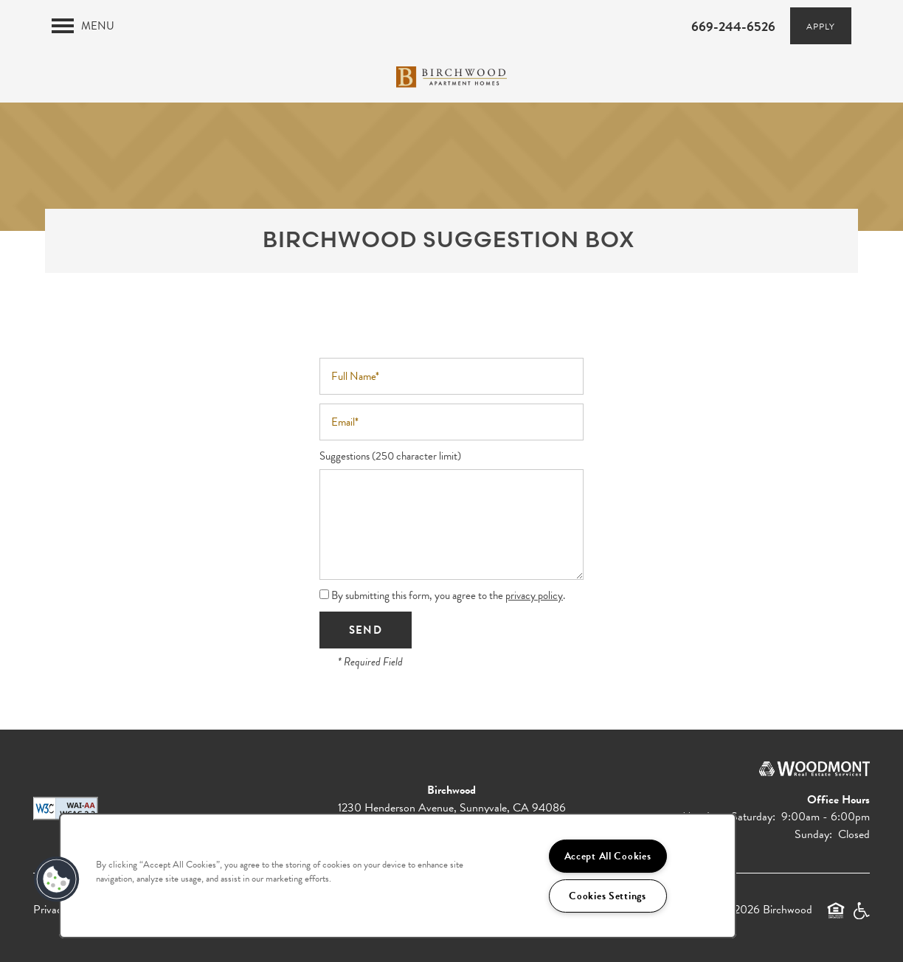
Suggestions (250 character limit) (390, 456)
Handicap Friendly (861, 917)
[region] (397, 875)
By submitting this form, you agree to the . (448, 595)
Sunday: (813, 834)
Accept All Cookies (607, 856)
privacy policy (534, 595)
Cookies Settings (607, 896)
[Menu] (83, 26)
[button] (820, 25)
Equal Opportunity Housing (836, 917)
